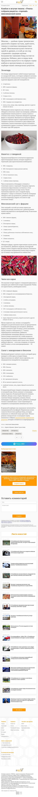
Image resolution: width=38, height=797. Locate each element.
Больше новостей (19, 492)
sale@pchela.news (6, 756)
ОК (36, 5)
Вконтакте (24, 725)
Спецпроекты (4, 736)
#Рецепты (18, 433)
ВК (33, 5)
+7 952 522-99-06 (5, 743)
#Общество (5, 430)
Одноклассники (25, 728)
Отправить (19, 516)
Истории (3, 732)
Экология (3, 725)
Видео (3, 734)
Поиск (12, 725)
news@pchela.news (6, 745)
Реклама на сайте (6, 758)
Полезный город (15, 728)
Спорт (2, 730)
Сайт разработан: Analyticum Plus (9, 790)
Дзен (22, 730)
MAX (30, 5)
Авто (2, 728)
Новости (13, 723)
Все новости (19, 709)
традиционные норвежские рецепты (17, 419)
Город (2, 723)
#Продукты (14, 430)
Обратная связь (15, 730)
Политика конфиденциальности (9, 747)
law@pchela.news (10, 788)
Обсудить (34, 430)
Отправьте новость (19, 483)
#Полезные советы (7, 433)
